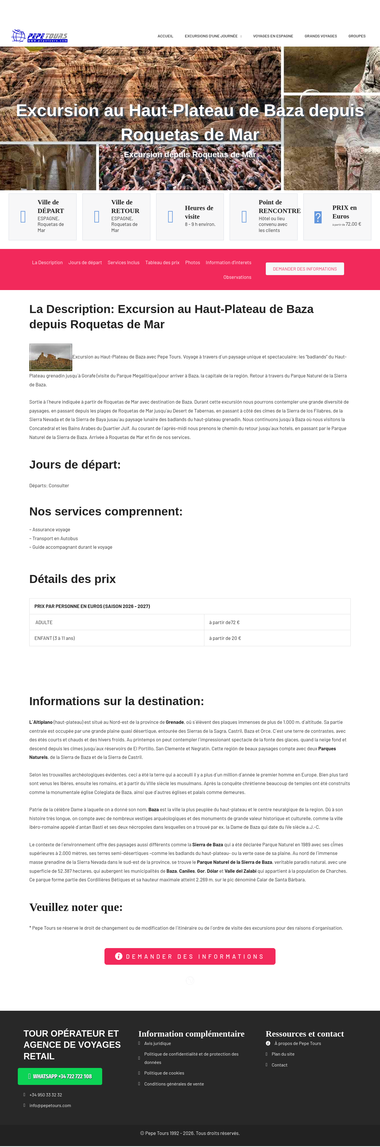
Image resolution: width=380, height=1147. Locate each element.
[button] (190, 956)
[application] (240, 35)
